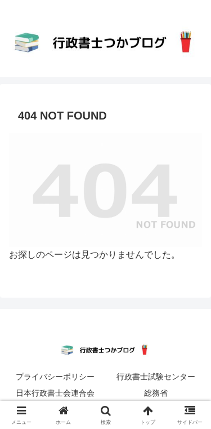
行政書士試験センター (155, 376)
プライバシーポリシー (55, 376)
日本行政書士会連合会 (55, 392)
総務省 (156, 392)
